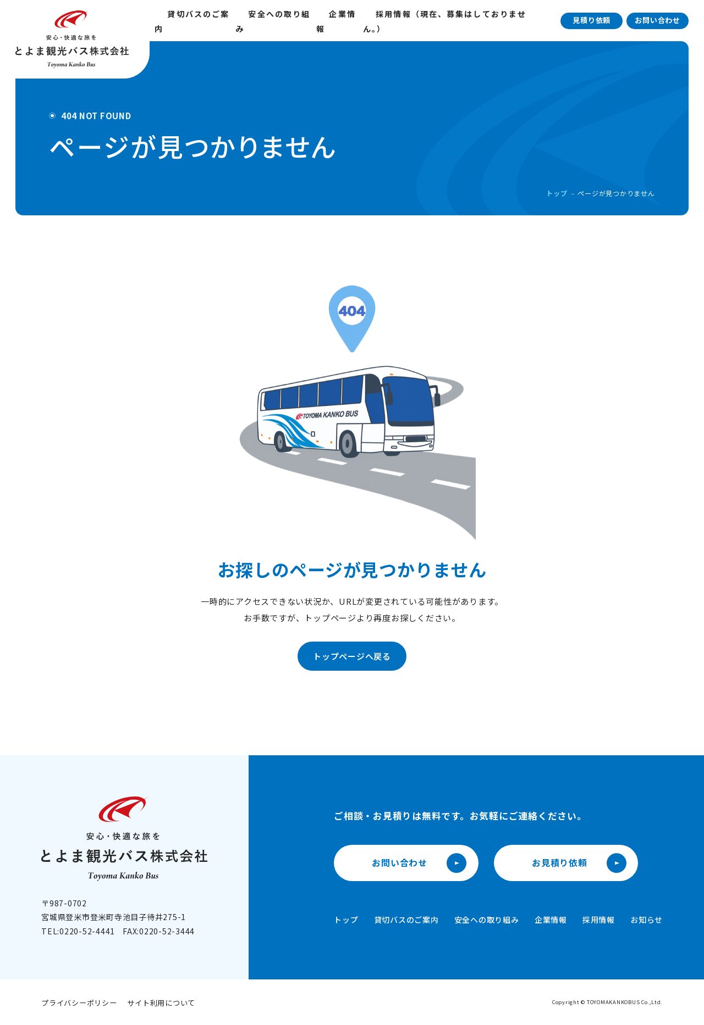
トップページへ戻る (352, 656)
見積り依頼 (591, 20)
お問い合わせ (657, 20)
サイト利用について (161, 1003)
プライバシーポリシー (79, 1003)
